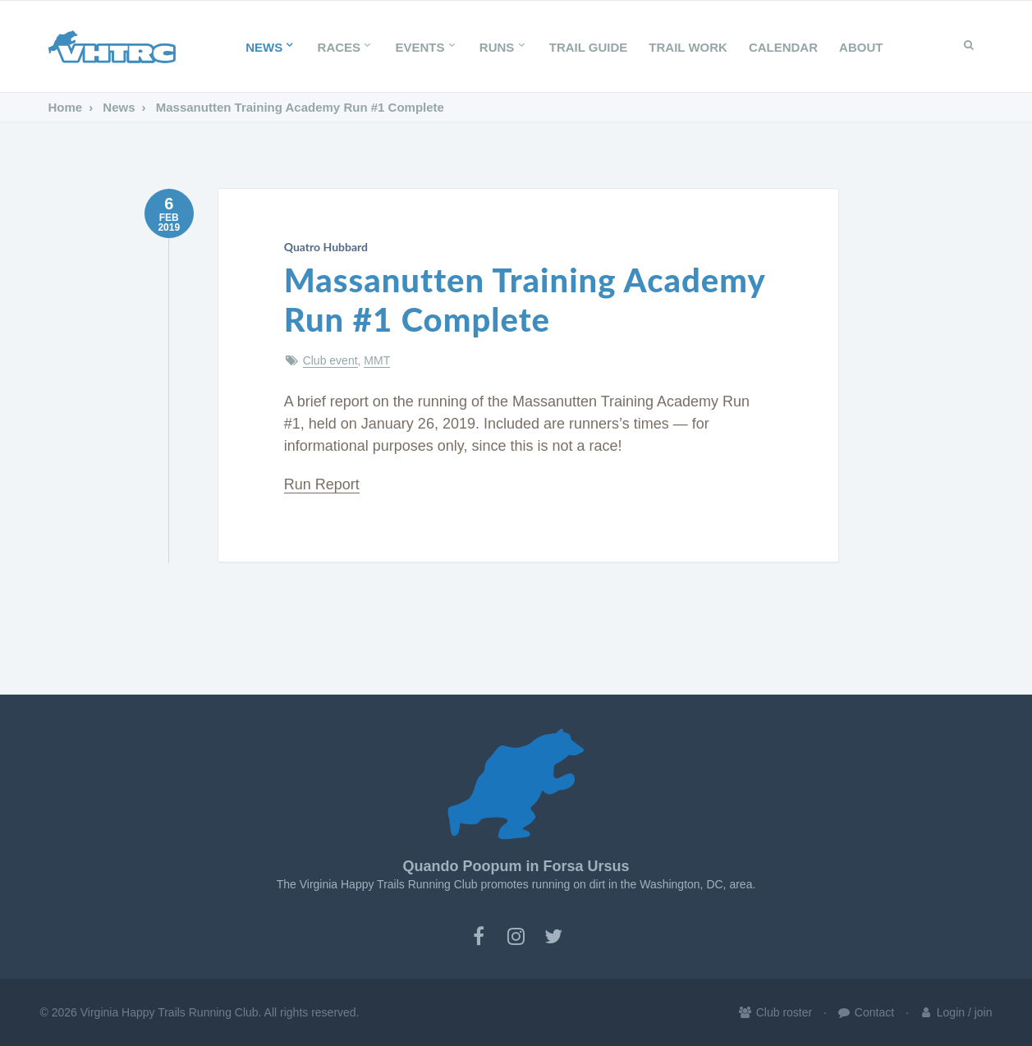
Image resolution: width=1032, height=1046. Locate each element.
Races (346, 47)
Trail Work (688, 47)
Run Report (322, 484)
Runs (503, 47)
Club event (330, 360)
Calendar (783, 47)
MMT (377, 360)
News (270, 47)
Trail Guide (588, 47)
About (861, 47)
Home (65, 107)
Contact (865, 1012)
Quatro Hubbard (326, 247)
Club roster (775, 1012)
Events (426, 47)
